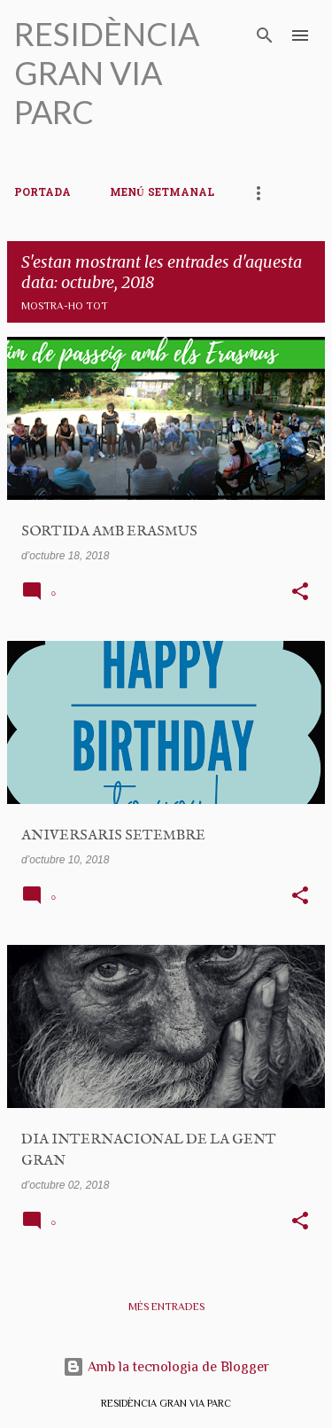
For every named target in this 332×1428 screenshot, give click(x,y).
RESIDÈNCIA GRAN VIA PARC (106, 72)
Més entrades (166, 1306)
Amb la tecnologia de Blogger (166, 1367)
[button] (300, 593)
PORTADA (42, 193)
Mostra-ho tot (64, 306)
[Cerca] (264, 35)
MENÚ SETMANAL (162, 193)
